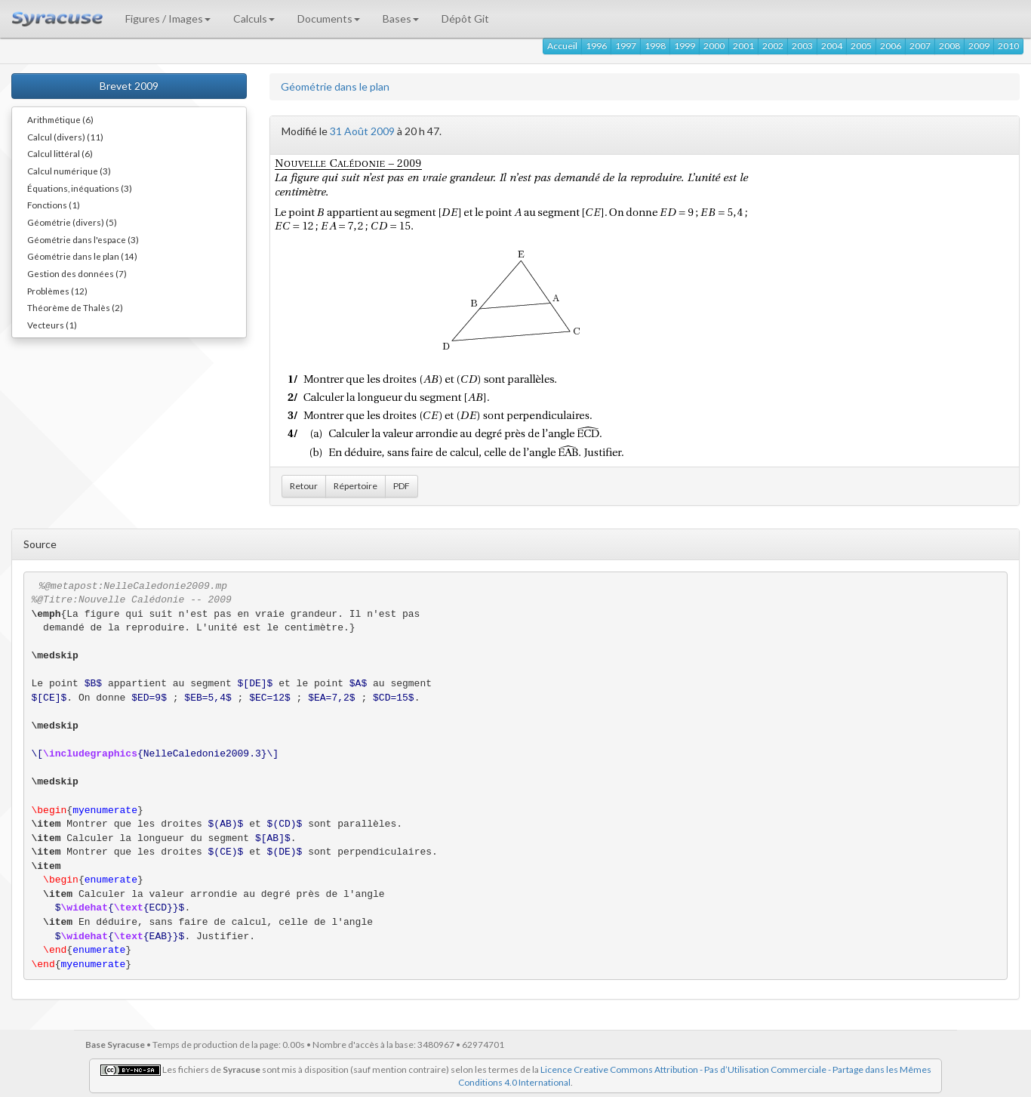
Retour (304, 485)
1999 (684, 45)
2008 (949, 45)
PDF (401, 485)
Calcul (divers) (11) (65, 136)
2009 (978, 45)
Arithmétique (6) (60, 119)
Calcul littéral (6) (60, 153)
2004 (831, 45)
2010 (1008, 45)
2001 (743, 45)
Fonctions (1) (53, 204)
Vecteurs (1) (52, 324)
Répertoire (355, 485)
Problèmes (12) (57, 290)
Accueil (562, 45)
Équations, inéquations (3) (79, 188)
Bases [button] (401, 18)
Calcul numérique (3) (69, 170)
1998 (655, 45)
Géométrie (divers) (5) (72, 222)
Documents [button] (328, 18)
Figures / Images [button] (168, 18)
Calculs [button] (254, 18)
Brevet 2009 (129, 85)
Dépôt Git (465, 18)
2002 (772, 45)
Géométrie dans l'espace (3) (83, 239)
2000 (714, 45)
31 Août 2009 (362, 131)
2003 (802, 45)
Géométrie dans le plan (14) (82, 256)
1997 (625, 45)
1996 (596, 45)
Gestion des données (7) (77, 273)
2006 (890, 45)
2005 (861, 45)
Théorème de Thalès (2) (75, 307)
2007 (920, 45)
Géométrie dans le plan (335, 86)
